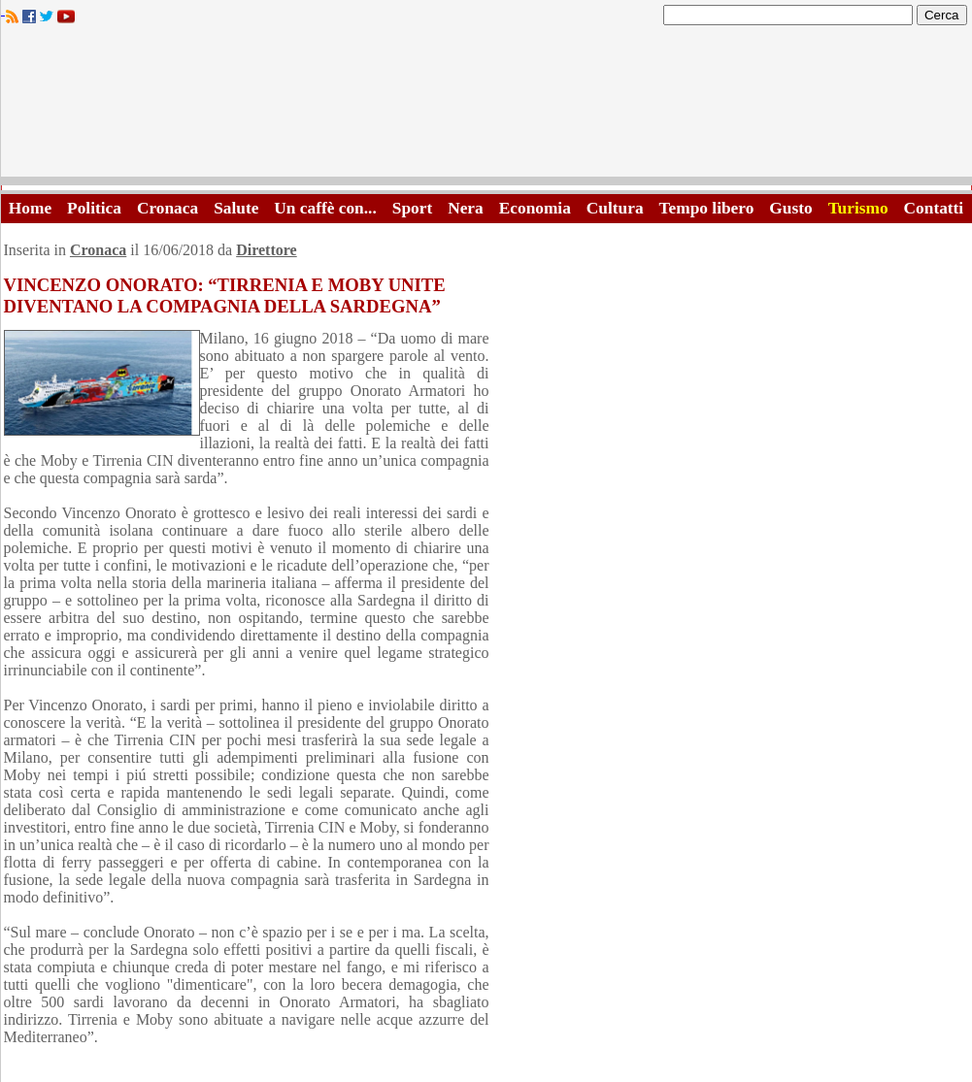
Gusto (790, 208)
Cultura (615, 208)
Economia (535, 208)
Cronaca (167, 208)
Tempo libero (706, 208)
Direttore (266, 250)
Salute (236, 208)
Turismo (858, 208)
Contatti (934, 208)
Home (30, 208)
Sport (412, 208)
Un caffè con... (325, 208)
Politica (94, 208)
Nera (466, 208)
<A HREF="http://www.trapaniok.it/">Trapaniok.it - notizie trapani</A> (486, 106)
